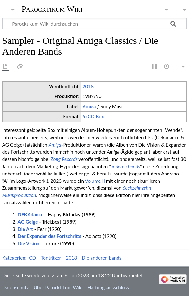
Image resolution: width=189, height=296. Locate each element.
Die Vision (28, 243)
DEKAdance (30, 214)
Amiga (89, 106)
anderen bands (125, 166)
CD (32, 257)
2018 (88, 86)
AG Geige (27, 222)
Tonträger (51, 257)
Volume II (95, 181)
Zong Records (64, 159)
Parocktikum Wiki (52, 8)
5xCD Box (93, 116)
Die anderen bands (102, 257)
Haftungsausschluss (108, 287)
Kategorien (13, 257)
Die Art (25, 229)
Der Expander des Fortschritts (49, 236)
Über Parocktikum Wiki (58, 287)
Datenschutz (15, 287)
